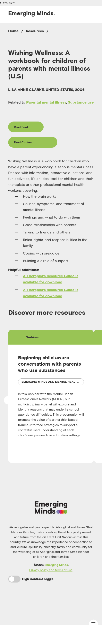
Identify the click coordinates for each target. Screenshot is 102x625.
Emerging (31, 13)
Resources (35, 31)
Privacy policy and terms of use (51, 594)
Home (13, 31)
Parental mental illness (46, 102)
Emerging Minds (56, 589)
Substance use (81, 102)
